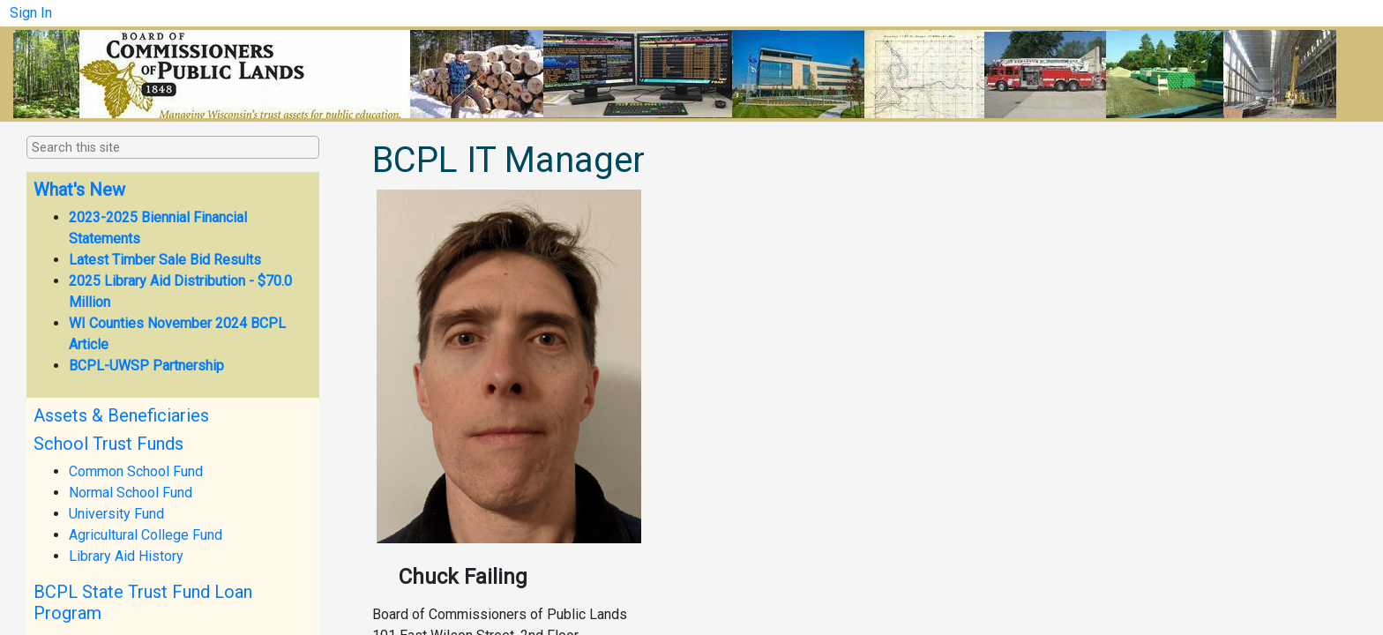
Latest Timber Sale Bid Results (165, 259)
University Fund (116, 513)
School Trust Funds (108, 443)
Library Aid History (126, 556)
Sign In (31, 12)
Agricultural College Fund (145, 535)
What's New (79, 189)
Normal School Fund (130, 492)
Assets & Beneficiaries (121, 415)
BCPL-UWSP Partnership (146, 365)
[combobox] (120, 148)
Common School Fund (136, 471)
